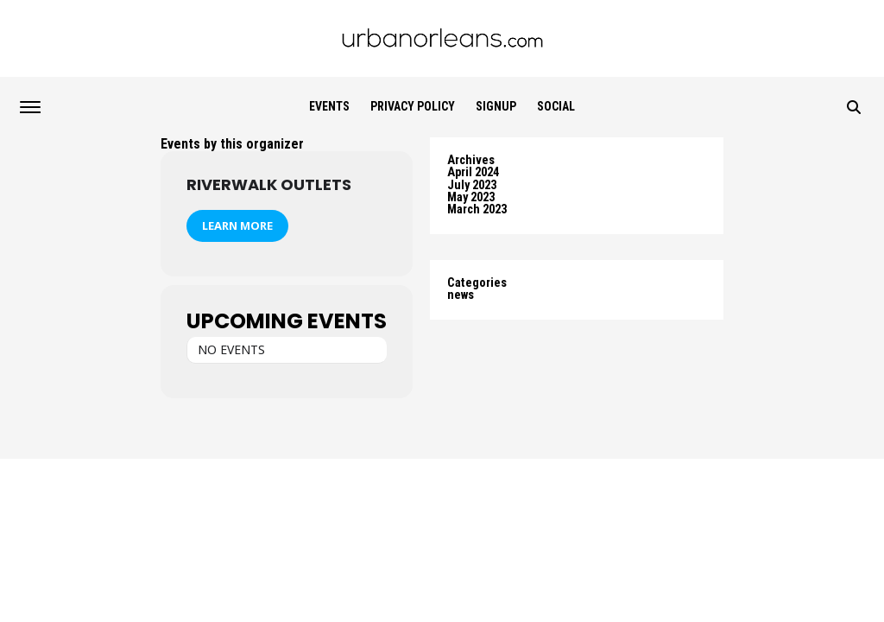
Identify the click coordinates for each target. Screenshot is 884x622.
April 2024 (473, 172)
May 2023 (471, 197)
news (460, 295)
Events (329, 106)
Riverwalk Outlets (268, 184)
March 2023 (477, 209)
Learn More (237, 225)
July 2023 (471, 185)
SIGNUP (496, 106)
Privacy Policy (412, 106)
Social (556, 106)
